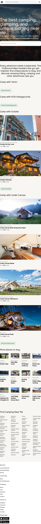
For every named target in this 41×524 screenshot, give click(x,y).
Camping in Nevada (2, 448)
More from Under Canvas (7, 343)
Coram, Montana (4, 261)
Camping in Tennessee (13, 420)
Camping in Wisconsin (35, 422)
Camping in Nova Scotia (36, 454)
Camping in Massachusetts (3, 445)
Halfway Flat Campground (4, 399)
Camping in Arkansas (24, 436)
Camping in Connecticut (35, 429)
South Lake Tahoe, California (6, 178)
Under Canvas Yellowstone (9, 299)
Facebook (2, 505)
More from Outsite (6, 189)
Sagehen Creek (3, 380)
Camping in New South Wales (36, 443)
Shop (1, 479)
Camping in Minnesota (35, 436)
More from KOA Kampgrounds (8, 105)
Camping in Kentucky (13, 426)
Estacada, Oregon (26, 377)
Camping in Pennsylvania (25, 429)
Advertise (2, 492)
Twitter (2, 509)
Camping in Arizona (2, 441)
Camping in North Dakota (37, 447)
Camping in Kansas (35, 426)
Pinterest (2, 507)
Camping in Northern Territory (37, 450)
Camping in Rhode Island (26, 454)
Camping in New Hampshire (3, 427)
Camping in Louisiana (24, 444)
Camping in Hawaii (26, 439)
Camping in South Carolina (15, 435)
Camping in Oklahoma (13, 450)
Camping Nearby (4, 470)
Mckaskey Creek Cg (25, 365)
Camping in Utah (14, 423)
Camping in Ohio (14, 447)
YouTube (2, 512)
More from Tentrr (5, 90)
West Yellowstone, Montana (6, 297)
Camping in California (2, 424)
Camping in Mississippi (35, 440)
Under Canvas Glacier (7, 263)
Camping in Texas (37, 416)
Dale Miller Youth (14, 363)
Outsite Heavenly (5, 180)
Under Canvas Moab (6, 334)
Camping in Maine (15, 432)
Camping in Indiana (35, 433)
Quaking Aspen (13, 382)
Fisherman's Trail (25, 395)
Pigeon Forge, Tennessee (6, 226)
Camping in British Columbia (15, 429)
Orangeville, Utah (15, 395)
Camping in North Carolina (26, 426)
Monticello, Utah (36, 395)
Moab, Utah (2, 332)
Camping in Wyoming (13, 438)
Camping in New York (3, 420)
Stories (2, 472)
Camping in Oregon (2, 434)
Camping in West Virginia (36, 419)
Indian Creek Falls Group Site (36, 398)
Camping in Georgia (24, 419)
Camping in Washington (2, 438)
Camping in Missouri (24, 422)
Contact (2, 496)
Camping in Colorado (2, 417)
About (1, 487)
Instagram (2, 503)
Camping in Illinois (26, 441)
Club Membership (4, 481)
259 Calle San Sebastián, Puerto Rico (8, 142)
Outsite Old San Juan (7, 144)
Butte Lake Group (36, 365)
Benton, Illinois (14, 360)
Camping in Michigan (13, 444)
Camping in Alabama (2, 452)
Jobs (1, 490)
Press (1, 494)
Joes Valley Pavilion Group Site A (15, 398)
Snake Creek (4, 364)
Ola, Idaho (2, 377)
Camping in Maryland (13, 417)
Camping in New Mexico (25, 451)
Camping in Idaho (15, 441)
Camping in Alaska (15, 452)
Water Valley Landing (36, 382)
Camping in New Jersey (3, 431)
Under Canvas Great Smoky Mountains (13, 228)
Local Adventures (4, 468)
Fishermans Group (25, 397)
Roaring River (24, 380)
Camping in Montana (24, 448)
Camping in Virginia (24, 433)
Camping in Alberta (2, 455)
